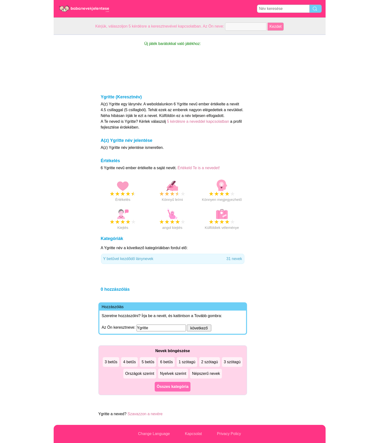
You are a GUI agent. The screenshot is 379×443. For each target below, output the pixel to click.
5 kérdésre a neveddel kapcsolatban (198, 121)
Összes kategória (173, 387)
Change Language (154, 434)
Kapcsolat (193, 434)
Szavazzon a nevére (144, 414)
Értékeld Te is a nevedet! (199, 168)
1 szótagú (187, 362)
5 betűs (148, 362)
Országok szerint (139, 373)
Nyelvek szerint (173, 373)
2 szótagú (209, 362)
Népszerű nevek (206, 373)
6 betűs (166, 362)
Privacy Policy (229, 434)
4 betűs (129, 362)
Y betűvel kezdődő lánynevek (172, 259)
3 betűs (111, 362)
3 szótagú (232, 362)
